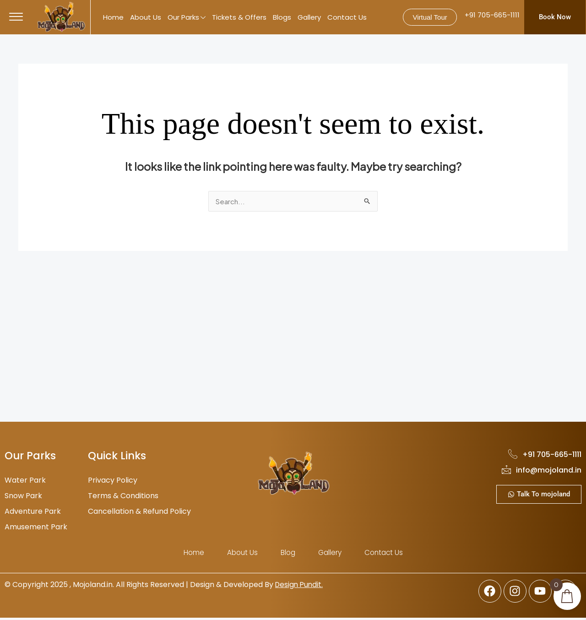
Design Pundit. (300, 586)
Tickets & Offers (239, 17)
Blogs (282, 17)
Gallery (309, 17)
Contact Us (347, 17)
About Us (145, 17)
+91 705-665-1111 (492, 15)
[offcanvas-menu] (16, 17)
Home (113, 17)
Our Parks (187, 17)
